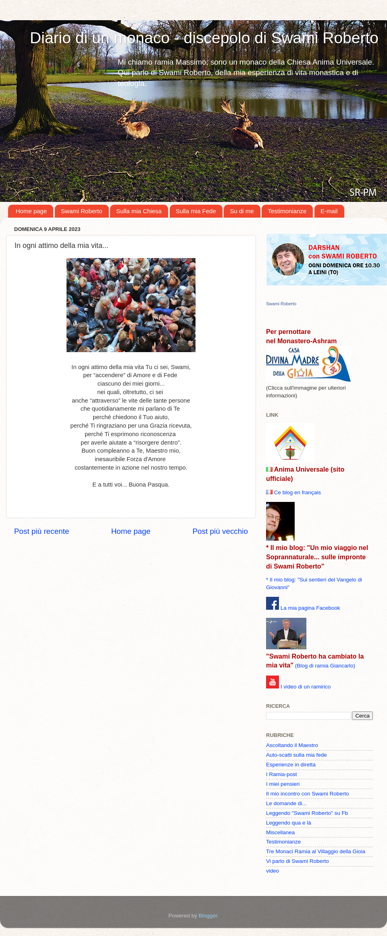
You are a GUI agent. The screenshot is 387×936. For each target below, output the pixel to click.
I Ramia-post (281, 774)
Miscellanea (280, 832)
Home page (31, 211)
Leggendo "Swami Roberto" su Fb (307, 813)
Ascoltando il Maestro (292, 745)
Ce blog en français (297, 492)
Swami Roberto (81, 211)
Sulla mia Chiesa (139, 211)
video (272, 871)
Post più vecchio (220, 531)
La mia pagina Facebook (310, 608)
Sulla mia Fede (196, 211)
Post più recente (41, 531)
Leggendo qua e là (288, 823)
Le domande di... (286, 803)
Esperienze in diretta (291, 765)
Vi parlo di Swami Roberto (297, 861)
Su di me (242, 211)
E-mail (329, 211)
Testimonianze (287, 211)
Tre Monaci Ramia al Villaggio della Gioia (315, 851)
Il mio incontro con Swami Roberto (307, 794)
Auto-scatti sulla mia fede (296, 755)
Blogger (208, 916)
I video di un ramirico (306, 687)
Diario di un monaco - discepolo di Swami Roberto (204, 37)
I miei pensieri (283, 784)
